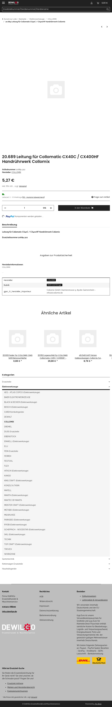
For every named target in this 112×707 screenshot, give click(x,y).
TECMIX (7, 539)
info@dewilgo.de (9, 611)
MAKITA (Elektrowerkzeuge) (16, 495)
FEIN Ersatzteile (11, 451)
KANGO (7, 476)
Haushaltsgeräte (9, 569)
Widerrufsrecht (46, 601)
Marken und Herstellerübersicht (21, 687)
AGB (41, 597)
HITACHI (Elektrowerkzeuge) (16, 471)
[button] (91, 3)
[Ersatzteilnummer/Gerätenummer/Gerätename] (108, 9)
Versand (23, 186)
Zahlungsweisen (89, 596)
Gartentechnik (8, 559)
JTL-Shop (98, 704)
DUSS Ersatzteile (11, 432)
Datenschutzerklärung (49, 611)
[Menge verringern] (5, 208)
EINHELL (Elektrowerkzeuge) (16, 441)
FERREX (7, 456)
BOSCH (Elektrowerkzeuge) (16, 407)
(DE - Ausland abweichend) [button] (33, 197)
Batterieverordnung (47, 615)
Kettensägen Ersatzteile (12, 564)
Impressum (44, 606)
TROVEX (8, 549)
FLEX (6, 466)
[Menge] (24, 208)
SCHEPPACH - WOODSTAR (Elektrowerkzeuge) (24, 529)
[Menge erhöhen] (51, 208)
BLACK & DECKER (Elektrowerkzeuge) (20, 402)
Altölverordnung (46, 620)
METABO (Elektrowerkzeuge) (16, 510)
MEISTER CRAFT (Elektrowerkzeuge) (20, 505)
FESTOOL (8, 461)
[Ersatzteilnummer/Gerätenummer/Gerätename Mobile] (54, 9)
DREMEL (8, 427)
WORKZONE (9, 554)
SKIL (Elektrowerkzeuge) (14, 534)
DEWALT (8, 417)
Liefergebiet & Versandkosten (95, 600)
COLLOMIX (51, 280)
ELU (6, 446)
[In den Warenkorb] (4, 34)
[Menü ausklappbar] (3, 1)
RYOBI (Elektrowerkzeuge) (15, 525)
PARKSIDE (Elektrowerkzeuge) (17, 520)
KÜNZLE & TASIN (11, 485)
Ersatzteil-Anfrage (15, 683)
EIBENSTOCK (10, 436)
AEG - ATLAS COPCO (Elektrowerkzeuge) (22, 392)
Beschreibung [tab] (9, 224)
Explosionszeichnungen (17, 691)
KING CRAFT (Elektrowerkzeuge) (18, 480)
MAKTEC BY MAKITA (13, 500)
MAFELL (7, 490)
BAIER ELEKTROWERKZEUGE (17, 397)
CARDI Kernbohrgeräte (14, 412)
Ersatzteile (6, 382)
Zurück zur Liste (10, 19)
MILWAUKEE (9, 515)
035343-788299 (9, 607)
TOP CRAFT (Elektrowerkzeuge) (18, 544)
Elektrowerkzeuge (54, 285)
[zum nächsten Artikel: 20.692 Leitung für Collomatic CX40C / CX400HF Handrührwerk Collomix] (107, 27)
